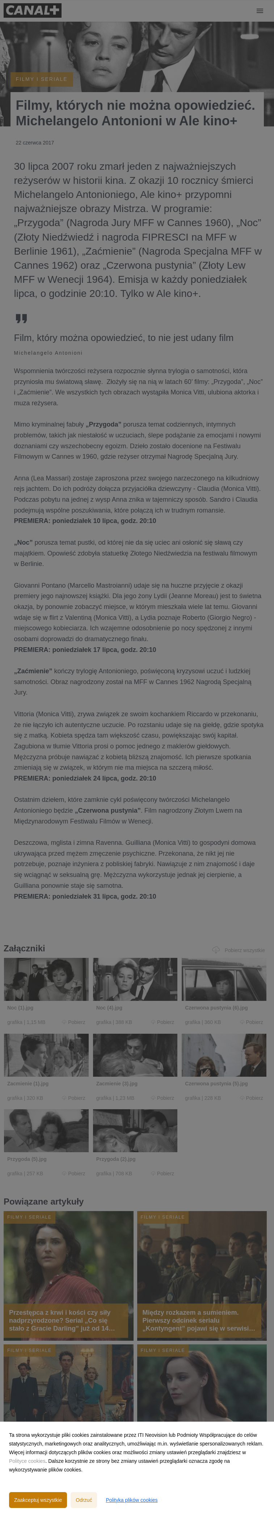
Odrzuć (84, 1500)
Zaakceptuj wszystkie (38, 1500)
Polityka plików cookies (131, 1500)
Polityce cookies (27, 1461)
